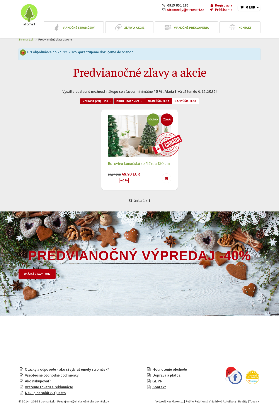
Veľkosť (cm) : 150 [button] (86, 102)
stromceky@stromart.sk (185, 10)
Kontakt (159, 388)
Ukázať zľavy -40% (41, 275)
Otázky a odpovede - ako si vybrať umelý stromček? (67, 370)
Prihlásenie (221, 10)
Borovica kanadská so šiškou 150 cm (139, 164)
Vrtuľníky (215, 403)
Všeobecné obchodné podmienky (51, 376)
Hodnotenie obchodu (169, 370)
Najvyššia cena (196, 102)
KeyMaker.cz (175, 403)
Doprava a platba (166, 376)
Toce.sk (254, 403)
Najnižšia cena (163, 102)
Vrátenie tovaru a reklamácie (49, 388)
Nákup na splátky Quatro (45, 394)
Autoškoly (229, 403)
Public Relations (196, 403)
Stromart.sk (26, 39)
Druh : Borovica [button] (125, 102)
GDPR (157, 382)
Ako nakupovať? (38, 382)
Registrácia (220, 5)
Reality (242, 403)
